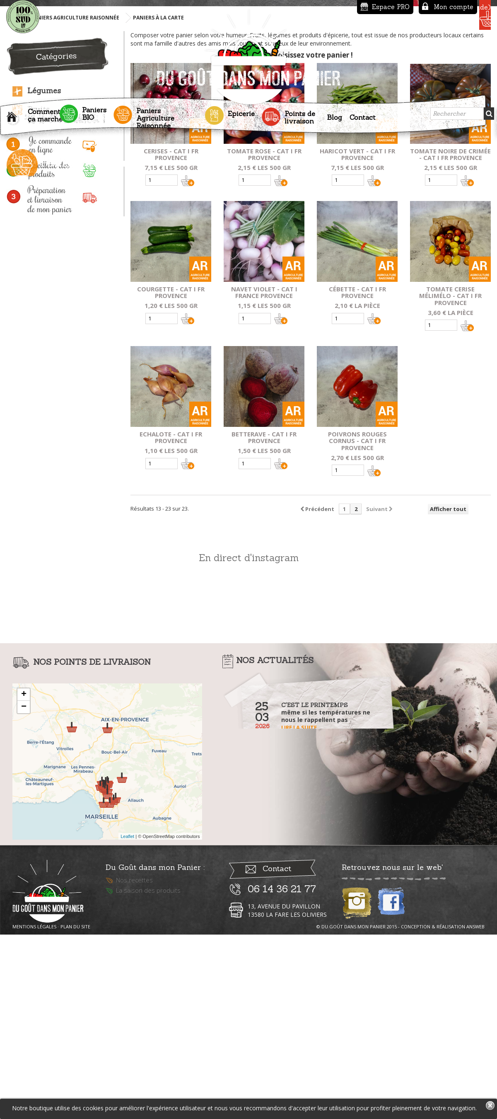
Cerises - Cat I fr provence (171, 339)
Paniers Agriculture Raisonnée (155, 115)
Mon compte (391, 7)
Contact (363, 114)
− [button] (24, 892)
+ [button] (24, 880)
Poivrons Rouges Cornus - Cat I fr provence (357, 626)
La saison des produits (148, 1081)
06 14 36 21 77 (282, 1079)
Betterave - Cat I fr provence (264, 623)
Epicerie (241, 111)
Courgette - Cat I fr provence (171, 477)
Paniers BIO (94, 111)
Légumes (44, 276)
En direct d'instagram (249, 743)
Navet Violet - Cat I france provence (264, 477)
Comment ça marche (45, 112)
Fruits (38, 294)
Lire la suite (299, 912)
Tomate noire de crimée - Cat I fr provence (450, 339)
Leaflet (127, 1021)
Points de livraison (300, 114)
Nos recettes (134, 1070)
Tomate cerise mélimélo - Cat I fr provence (450, 481)
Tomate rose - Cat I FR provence (264, 339)
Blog (334, 114)
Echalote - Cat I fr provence (171, 623)
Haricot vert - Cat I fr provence (357, 339)
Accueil (14, 116)
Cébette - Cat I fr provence (357, 477)
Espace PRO (328, 7)
